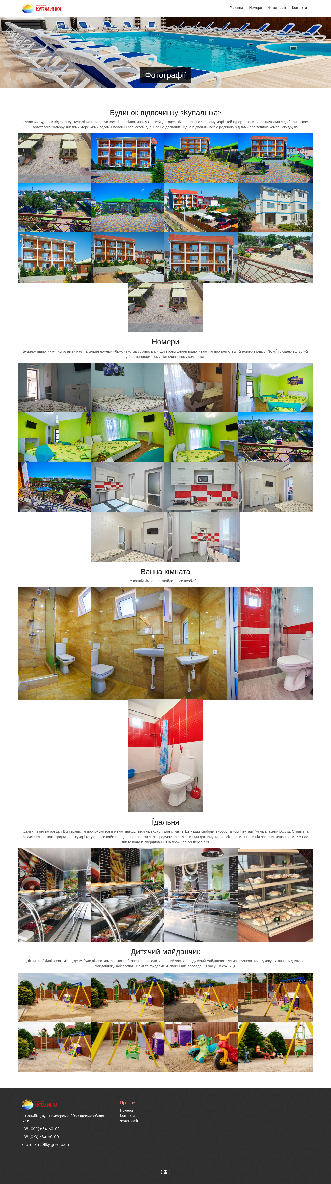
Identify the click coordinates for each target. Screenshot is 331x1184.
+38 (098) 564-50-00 (41, 1129)
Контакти (299, 7)
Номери (255, 7)
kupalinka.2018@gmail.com (46, 1144)
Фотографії (277, 7)
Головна (236, 7)
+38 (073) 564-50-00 (40, 1136)
